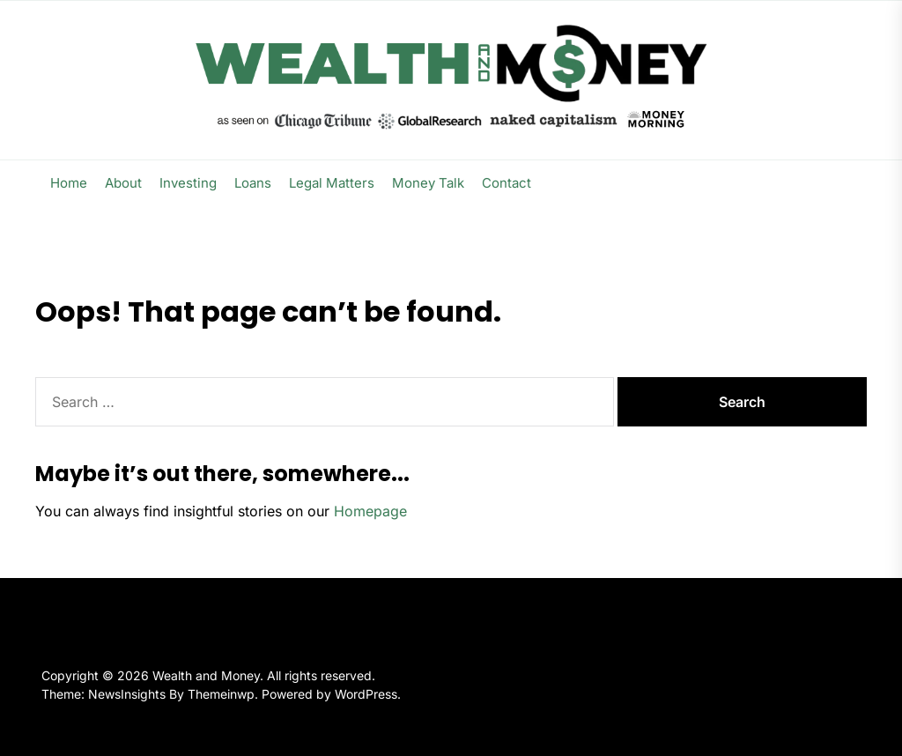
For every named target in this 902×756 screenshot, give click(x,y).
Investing (188, 182)
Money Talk (428, 182)
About (123, 182)
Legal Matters (331, 182)
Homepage (370, 511)
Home (68, 182)
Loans (252, 182)
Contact (506, 182)
